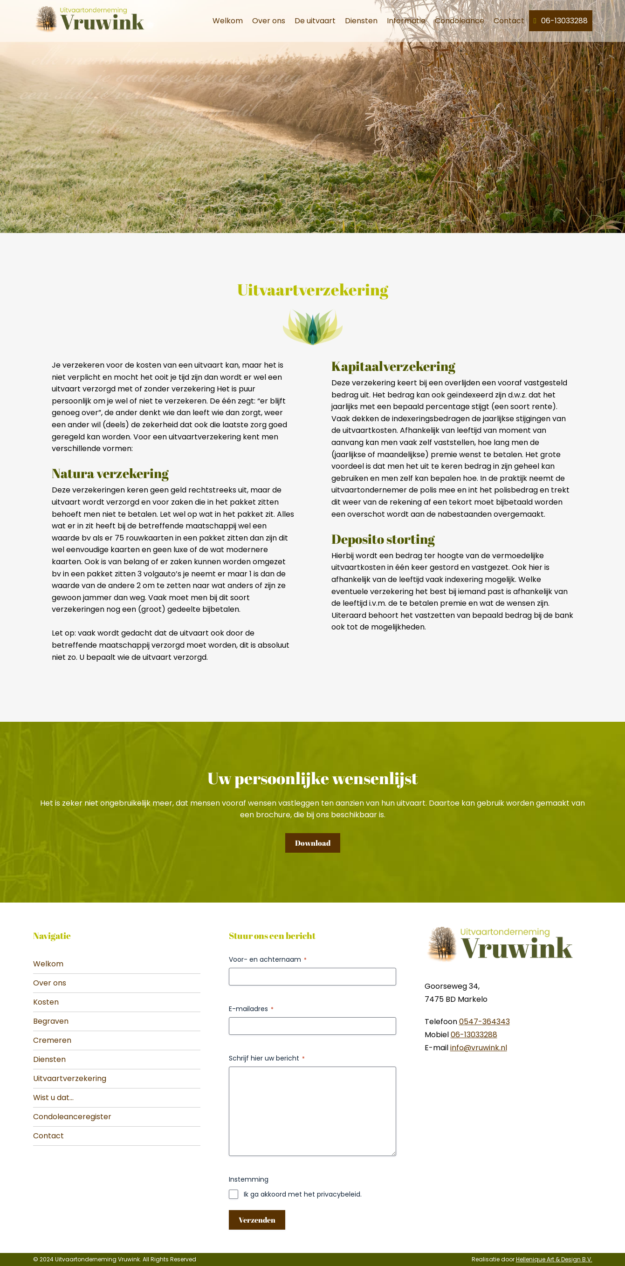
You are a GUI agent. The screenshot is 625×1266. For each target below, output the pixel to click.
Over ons (268, 20)
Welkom (228, 20)
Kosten (46, 1002)
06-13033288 (564, 20)
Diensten (361, 20)
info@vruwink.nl (478, 1047)
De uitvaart (315, 20)
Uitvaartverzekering (69, 1078)
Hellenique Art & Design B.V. (554, 1259)
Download (312, 843)
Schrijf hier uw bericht (267, 1058)
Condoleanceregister (72, 1116)
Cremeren (52, 1040)
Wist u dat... (53, 1097)
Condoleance (459, 20)
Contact (509, 20)
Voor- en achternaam (268, 959)
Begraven (51, 1021)
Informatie (406, 20)
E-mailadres (251, 1008)
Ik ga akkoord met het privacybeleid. (303, 1194)
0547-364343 (484, 1021)
